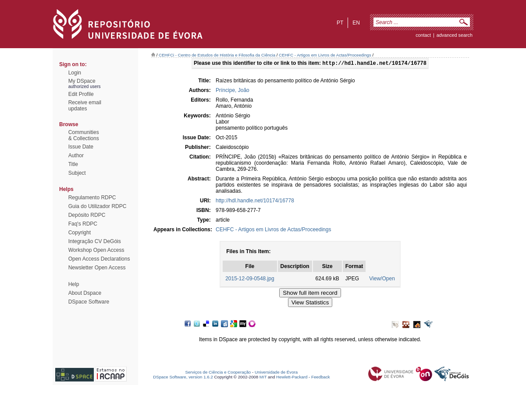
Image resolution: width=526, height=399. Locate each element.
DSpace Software (88, 302)
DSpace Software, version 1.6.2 (183, 377)
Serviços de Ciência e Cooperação (218, 373)
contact (423, 35)
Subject (77, 173)
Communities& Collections (83, 135)
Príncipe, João (232, 91)
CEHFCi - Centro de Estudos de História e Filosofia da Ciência (217, 55)
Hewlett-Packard (291, 377)
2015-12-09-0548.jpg (249, 279)
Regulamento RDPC (92, 197)
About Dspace (84, 293)
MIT (263, 377)
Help (73, 284)
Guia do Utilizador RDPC (97, 206)
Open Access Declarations (99, 259)
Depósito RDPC (87, 215)
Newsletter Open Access (97, 268)
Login (74, 73)
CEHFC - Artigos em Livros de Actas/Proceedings (325, 55)
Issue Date (80, 147)
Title (73, 164)
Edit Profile (81, 94)
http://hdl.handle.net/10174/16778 (255, 201)
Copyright (79, 233)
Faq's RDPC (82, 224)
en (356, 23)
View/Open (381, 279)
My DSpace (82, 81)
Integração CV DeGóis (94, 241)
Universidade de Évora (276, 373)
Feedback (320, 377)
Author (76, 155)
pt (340, 23)
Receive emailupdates (84, 105)
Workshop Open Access (96, 250)
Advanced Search (455, 35)
